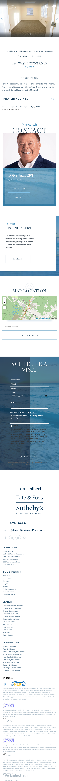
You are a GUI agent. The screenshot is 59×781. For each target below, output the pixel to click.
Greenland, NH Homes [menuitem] (11, 670)
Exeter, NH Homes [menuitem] (10, 665)
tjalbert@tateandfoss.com (23, 530)
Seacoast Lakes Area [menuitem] (11, 619)
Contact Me (19, 188)
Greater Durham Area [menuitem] (11, 616)
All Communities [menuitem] (9, 646)
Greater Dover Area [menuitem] (10, 614)
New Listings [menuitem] (8, 627)
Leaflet (36, 318)
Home (4, 107)
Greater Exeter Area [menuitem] (10, 611)
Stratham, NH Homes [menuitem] (11, 662)
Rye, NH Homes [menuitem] (9, 649)
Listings (11, 107)
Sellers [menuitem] (5, 587)
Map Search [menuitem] (7, 633)
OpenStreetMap (45, 318)
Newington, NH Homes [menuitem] (12, 668)
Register (18, 259)
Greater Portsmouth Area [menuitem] (13, 606)
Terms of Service (20, 464)
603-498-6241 (17, 179)
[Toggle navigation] (54, 7)
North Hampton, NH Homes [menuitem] (13, 652)
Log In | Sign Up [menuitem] (9, 595)
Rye (32, 107)
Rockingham (24, 107)
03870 (38, 107)
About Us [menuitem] (6, 576)
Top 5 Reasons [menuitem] (8, 592)
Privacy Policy (32, 443)
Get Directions (29, 335)
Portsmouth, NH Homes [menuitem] (12, 654)
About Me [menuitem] (6, 579)
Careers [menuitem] (6, 581)
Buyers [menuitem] (5, 584)
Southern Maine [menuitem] (9, 622)
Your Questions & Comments (22, 413)
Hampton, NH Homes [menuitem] (11, 660)
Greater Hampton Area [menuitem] (12, 608)
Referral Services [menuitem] (9, 589)
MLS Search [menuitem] (7, 630)
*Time (13, 403)
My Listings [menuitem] (7, 624)
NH (17, 107)
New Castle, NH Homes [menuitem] (12, 657)
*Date (13, 392)
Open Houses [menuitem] (8, 635)
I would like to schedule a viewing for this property (29, 419)
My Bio (18, 197)
